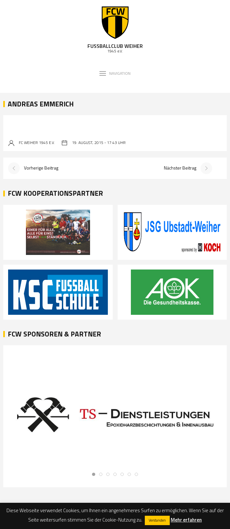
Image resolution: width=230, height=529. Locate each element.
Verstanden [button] (157, 520)
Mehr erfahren (186, 519)
